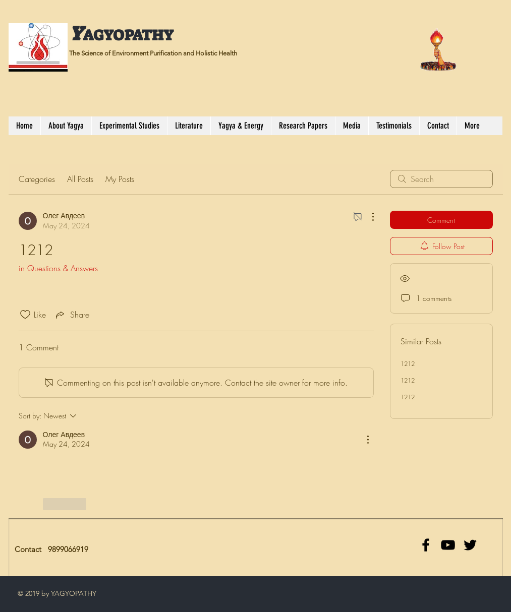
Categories (37, 179)
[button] (129, 125)
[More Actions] (368, 217)
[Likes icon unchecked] (25, 315)
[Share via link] (71, 315)
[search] (441, 179)
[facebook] (425, 545)
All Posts (80, 179)
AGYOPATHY (128, 35)
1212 (408, 363)
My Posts (119, 179)
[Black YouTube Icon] (448, 545)
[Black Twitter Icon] (470, 545)
